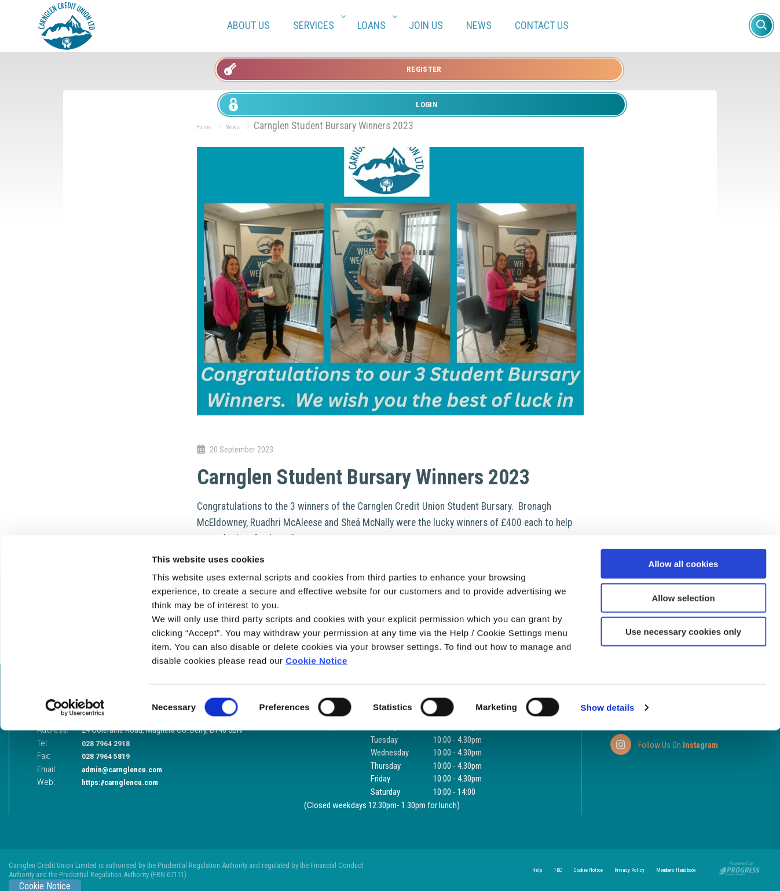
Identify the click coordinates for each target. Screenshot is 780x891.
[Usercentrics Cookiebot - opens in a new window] (75, 868)
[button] (761, 25)
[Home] (66, 25)
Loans (375, 25)
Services (317, 25)
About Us (248, 25)
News (479, 25)
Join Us (426, 25)
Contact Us (542, 25)
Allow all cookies (684, 724)
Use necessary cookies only (683, 792)
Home (208, 126)
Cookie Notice (316, 821)
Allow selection (683, 759)
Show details (608, 868)
